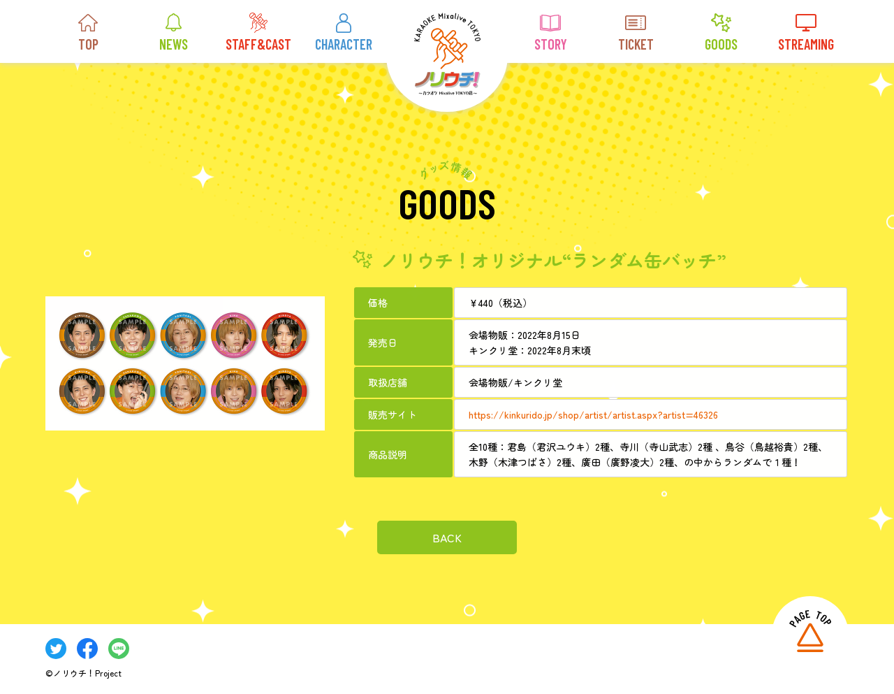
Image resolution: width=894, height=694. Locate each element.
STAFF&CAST (258, 32)
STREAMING (806, 32)
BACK (447, 536)
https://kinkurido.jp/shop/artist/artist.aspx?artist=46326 (593, 414)
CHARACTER (343, 32)
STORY (550, 32)
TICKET (636, 32)
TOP (88, 32)
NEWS (173, 32)
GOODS (721, 32)
